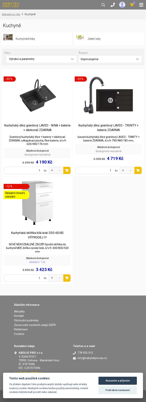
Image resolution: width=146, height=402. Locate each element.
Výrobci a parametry (41, 59)
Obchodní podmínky (26, 320)
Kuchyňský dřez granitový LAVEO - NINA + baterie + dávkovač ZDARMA (37, 128)
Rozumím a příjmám (118, 380)
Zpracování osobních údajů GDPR (35, 325)
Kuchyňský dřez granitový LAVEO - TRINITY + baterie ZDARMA (108, 128)
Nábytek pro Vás (11, 14)
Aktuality (19, 311)
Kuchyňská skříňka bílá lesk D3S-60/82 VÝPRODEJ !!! (37, 235)
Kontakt (19, 316)
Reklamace (21, 329)
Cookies (19, 334)
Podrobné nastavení (118, 390)
